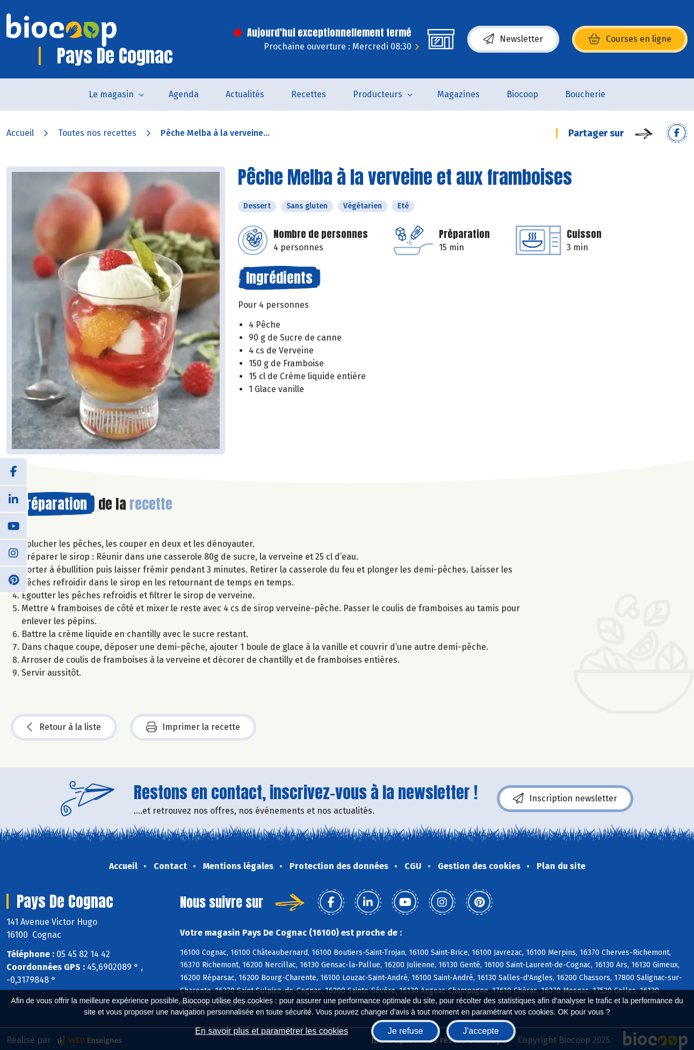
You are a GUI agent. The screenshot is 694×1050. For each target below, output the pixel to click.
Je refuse (405, 1030)
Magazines (458, 94)
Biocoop (522, 94)
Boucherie (585, 94)
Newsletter (513, 39)
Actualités (245, 94)
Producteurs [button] (377, 94)
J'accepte (481, 1030)
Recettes (308, 94)
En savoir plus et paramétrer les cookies (271, 1030)
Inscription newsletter (565, 798)
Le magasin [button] (111, 94)
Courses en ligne (629, 39)
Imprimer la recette (193, 727)
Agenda (184, 94)
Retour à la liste (64, 727)
